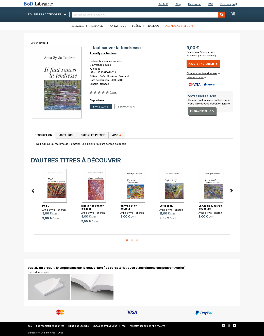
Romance (96, 26)
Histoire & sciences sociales (106, 61)
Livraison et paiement (105, 326)
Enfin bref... (166, 205)
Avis (116, 135)
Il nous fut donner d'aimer (92, 207)
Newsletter (194, 4)
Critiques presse (93, 135)
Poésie (136, 26)
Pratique (153, 26)
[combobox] (148, 15)
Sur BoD (163, 4)
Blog (178, 4)
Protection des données (50, 326)
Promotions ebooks (179, 26)
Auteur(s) (66, 135)
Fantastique (117, 26)
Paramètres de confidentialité (147, 326)
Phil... (45, 205)
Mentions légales (78, 326)
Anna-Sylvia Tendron (103, 53)
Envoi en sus (208, 52)
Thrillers (77, 26)
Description (43, 135)
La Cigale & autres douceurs (210, 207)
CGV (30, 326)
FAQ (210, 4)
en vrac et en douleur (128, 207)
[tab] (43, 135)
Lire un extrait (38, 42)
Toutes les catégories (47, 14)
